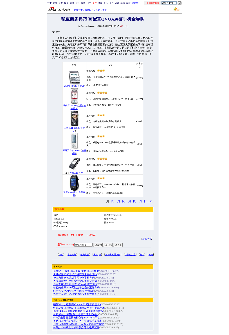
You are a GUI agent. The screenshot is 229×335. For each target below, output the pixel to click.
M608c (78, 150)
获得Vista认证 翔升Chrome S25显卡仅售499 (77, 304)
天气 (111, 3)
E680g (75, 105)
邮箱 (122, 3)
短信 (117, 3)
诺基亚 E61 (59, 219)
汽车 (89, 3)
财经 (77, 3)
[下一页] (148, 201)
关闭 (151, 254)
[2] (112, 201)
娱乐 (66, 3)
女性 (106, 3)
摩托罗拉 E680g (61, 222)
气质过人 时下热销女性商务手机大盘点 (75, 294)
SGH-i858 (73, 128)
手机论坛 (72, 254)
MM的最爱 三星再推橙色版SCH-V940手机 (76, 317)
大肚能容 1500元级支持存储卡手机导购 (75, 274)
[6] (134, 201)
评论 (61, 254)
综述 (56, 215)
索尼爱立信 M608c (113, 215)
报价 (77, 86)
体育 (61, 3)
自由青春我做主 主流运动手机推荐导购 (75, 284)
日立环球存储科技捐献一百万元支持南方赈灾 (78, 324)
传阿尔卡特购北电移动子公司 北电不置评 (76, 327)
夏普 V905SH (110, 219)
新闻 (55, 3)
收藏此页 (84, 254)
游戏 (100, 3)
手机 (98, 10)
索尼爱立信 (68, 150)
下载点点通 (130, 254)
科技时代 (89, 10)
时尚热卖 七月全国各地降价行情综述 (73, 290)
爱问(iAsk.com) (65, 244)
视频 (75, 108)
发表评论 (146, 238)
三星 (66, 128)
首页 (49, 3)
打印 (142, 254)
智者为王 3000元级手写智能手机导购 (73, 277)
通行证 (135, 3)
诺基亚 (67, 86)
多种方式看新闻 (112, 254)
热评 (82, 86)
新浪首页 (78, 10)
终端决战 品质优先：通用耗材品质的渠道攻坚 (78, 308)
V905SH (74, 173)
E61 (72, 86)
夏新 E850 (108, 222)
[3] (118, 201)
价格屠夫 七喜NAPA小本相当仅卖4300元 (75, 314)
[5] (129, 201)
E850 (70, 192)
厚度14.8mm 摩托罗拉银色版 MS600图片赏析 (78, 311)
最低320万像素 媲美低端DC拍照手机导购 (76, 271)
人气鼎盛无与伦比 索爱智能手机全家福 (75, 281)
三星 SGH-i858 (60, 226)
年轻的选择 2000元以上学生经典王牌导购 (76, 287)
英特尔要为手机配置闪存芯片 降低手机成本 (77, 321)
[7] (140, 201)
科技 (83, 3)
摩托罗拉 (67, 105)
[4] (123, 201)
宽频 (72, 3)
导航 (128, 3)
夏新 (65, 192)
